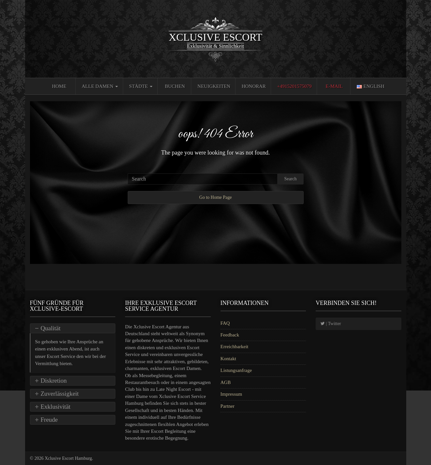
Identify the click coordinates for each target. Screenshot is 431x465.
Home (59, 86)
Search (290, 178)
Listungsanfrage (236, 370)
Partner (228, 406)
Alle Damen (100, 86)
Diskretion (54, 380)
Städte (140, 86)
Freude (49, 419)
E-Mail (334, 86)
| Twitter (331, 323)
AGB (226, 382)
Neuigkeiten (213, 86)
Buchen (175, 86)
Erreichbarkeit (235, 346)
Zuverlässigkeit (60, 393)
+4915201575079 (294, 86)
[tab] (73, 328)
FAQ (225, 323)
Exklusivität (56, 406)
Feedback (230, 334)
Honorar (254, 86)
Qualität (51, 328)
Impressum (231, 394)
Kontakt (228, 358)
